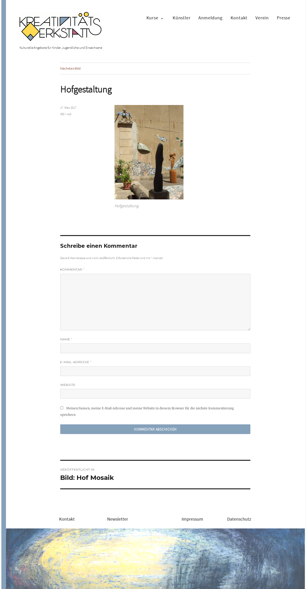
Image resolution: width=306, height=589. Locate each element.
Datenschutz (239, 519)
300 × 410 (65, 114)
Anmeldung (210, 18)
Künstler (181, 18)
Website (67, 385)
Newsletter (117, 519)
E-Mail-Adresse (76, 362)
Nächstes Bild (70, 68)
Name (66, 339)
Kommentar (72, 269)
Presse (283, 18)
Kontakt (239, 18)
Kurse (152, 18)
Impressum (192, 519)
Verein (262, 18)
